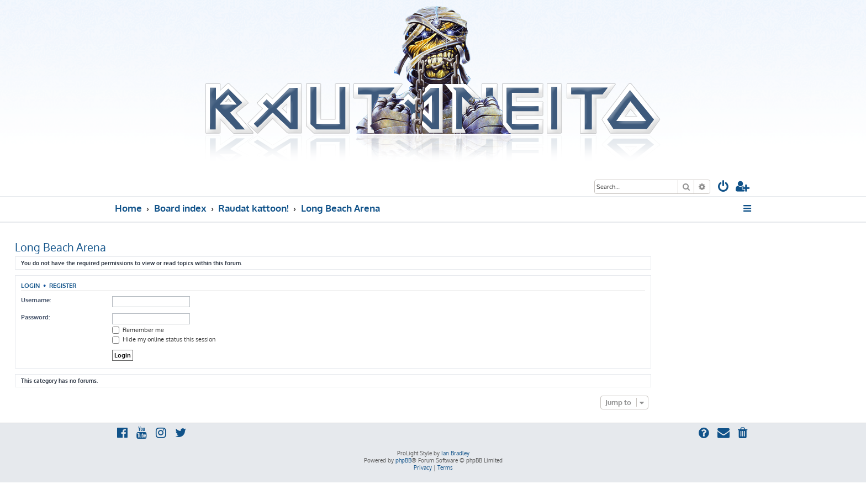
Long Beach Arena (60, 247)
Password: (35, 317)
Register (62, 285)
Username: (36, 300)
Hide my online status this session (163, 339)
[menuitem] (723, 187)
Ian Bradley (455, 453)
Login (30, 285)
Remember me (138, 330)
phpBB (403, 460)
